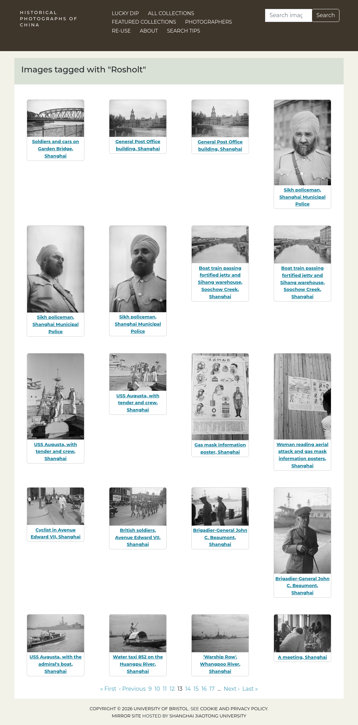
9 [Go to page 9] (150, 689)
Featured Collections (144, 22)
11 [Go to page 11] (165, 689)
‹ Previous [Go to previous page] (132, 689)
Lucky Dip (125, 13)
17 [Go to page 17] (212, 689)
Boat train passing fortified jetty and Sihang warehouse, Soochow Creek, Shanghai (220, 282)
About (149, 31)
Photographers (208, 22)
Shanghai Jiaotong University (207, 715)
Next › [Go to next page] (231, 689)
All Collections (171, 13)
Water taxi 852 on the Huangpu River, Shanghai (138, 664)
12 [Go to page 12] (172, 689)
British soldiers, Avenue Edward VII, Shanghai (137, 537)
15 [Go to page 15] (196, 689)
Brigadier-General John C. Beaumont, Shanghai (220, 537)
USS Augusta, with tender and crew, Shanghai (55, 451)
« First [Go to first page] (108, 689)
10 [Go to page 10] (157, 689)
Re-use (121, 31)
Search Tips (183, 31)
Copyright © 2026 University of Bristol (139, 708)
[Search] (288, 15)
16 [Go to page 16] (204, 689)
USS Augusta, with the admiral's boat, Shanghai (55, 664)
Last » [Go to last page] (250, 689)
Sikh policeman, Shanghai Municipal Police (302, 197)
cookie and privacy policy (233, 708)
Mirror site (126, 715)
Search (325, 15)
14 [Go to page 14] (188, 689)
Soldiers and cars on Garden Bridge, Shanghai (55, 149)
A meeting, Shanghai (302, 657)
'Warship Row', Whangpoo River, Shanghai (220, 664)
